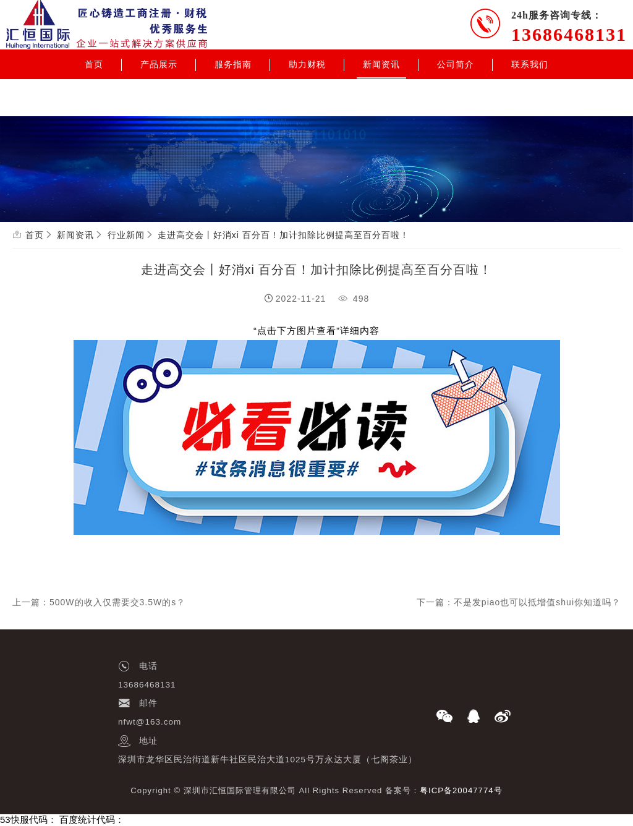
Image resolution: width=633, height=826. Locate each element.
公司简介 (455, 64)
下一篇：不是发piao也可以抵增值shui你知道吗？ (519, 602)
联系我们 (529, 64)
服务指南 (233, 64)
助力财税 (307, 64)
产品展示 (158, 64)
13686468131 (569, 34)
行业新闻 (126, 235)
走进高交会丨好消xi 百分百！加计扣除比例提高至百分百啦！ (283, 235)
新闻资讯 (381, 64)
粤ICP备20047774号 (461, 790)
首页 (94, 64)
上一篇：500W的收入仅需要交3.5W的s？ (98, 602)
